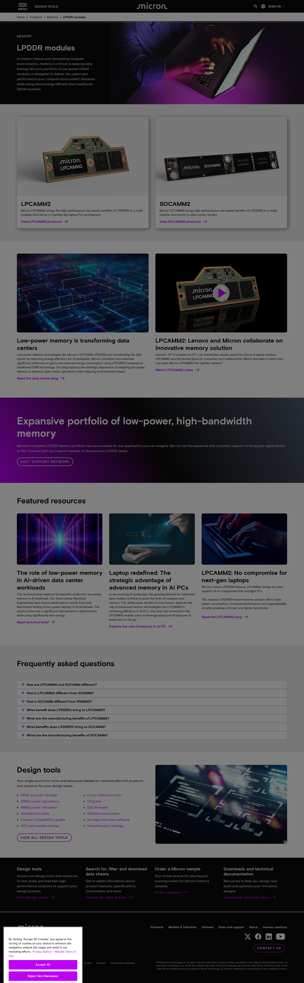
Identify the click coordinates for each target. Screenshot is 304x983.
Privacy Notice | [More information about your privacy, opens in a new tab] (43, 965)
